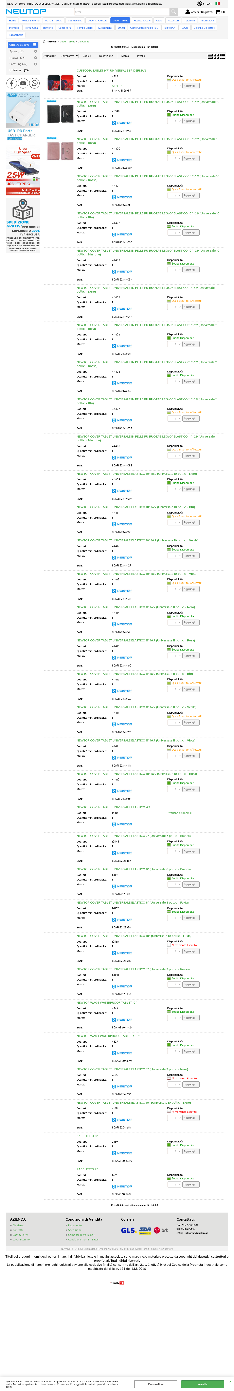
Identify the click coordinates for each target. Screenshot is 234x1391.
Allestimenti (87, 31)
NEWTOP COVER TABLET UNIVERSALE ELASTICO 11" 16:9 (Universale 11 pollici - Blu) (135, 671)
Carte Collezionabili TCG (124, 31)
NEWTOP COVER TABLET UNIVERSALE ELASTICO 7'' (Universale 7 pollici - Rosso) (133, 966)
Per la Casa (15, 31)
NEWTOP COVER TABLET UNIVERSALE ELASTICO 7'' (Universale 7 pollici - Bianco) (134, 833)
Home (12, 21)
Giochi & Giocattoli (182, 31)
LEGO (164, 31)
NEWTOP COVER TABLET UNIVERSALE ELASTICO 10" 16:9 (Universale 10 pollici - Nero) (137, 470)
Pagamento (75, 1222)
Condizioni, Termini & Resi (83, 1236)
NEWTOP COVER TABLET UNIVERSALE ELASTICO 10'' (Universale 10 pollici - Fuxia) (134, 933)
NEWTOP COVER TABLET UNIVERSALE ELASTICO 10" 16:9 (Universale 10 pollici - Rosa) (137, 771)
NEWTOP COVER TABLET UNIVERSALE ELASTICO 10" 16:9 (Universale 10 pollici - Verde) (137, 537)
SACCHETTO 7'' (87, 1166)
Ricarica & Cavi (137, 21)
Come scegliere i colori (81, 1231)
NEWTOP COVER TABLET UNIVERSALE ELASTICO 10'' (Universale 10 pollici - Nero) (134, 1099)
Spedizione (75, 1227)
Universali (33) (19, 67)
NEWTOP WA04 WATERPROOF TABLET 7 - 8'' (108, 1033)
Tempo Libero (67, 31)
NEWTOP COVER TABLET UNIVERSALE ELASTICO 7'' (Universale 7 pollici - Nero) (132, 1066)
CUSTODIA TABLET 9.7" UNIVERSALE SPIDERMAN (111, 67)
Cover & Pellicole (95, 21)
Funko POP (149, 31)
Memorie (217, 21)
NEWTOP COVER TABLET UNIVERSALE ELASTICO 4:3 (113, 804)
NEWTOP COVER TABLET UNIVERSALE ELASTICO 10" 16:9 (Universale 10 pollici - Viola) (137, 571)
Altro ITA (117, 82)
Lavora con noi (21, 1236)
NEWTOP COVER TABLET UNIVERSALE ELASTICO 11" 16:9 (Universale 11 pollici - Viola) (136, 737)
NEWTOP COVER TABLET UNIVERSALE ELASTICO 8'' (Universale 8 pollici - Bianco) (134, 866)
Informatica (200, 21)
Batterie (31, 31)
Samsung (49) (18, 61)
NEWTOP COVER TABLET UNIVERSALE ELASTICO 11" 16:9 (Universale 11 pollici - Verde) (136, 704)
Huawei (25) (17, 54)
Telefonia (183, 21)
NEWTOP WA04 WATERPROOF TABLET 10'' (107, 999)
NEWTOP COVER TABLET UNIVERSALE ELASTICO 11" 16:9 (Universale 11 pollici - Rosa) (136, 637)
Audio (154, 21)
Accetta (202, 1384)
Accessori (168, 21)
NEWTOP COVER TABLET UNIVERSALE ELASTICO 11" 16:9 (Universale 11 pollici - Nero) (136, 604)
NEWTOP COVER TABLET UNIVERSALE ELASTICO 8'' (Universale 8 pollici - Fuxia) (133, 899)
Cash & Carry (20, 1231)
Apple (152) (16, 48)
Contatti (18, 1227)
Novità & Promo (30, 21)
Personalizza (155, 1384)
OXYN (102, 31)
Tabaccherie (205, 31)
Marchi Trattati (52, 21)
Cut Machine (73, 21)
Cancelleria (47, 31)
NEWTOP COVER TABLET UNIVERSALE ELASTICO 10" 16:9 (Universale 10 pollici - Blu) (136, 504)
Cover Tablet (117, 21)
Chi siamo (18, 1222)
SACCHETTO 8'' (87, 1133)
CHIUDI (230, 1381)
